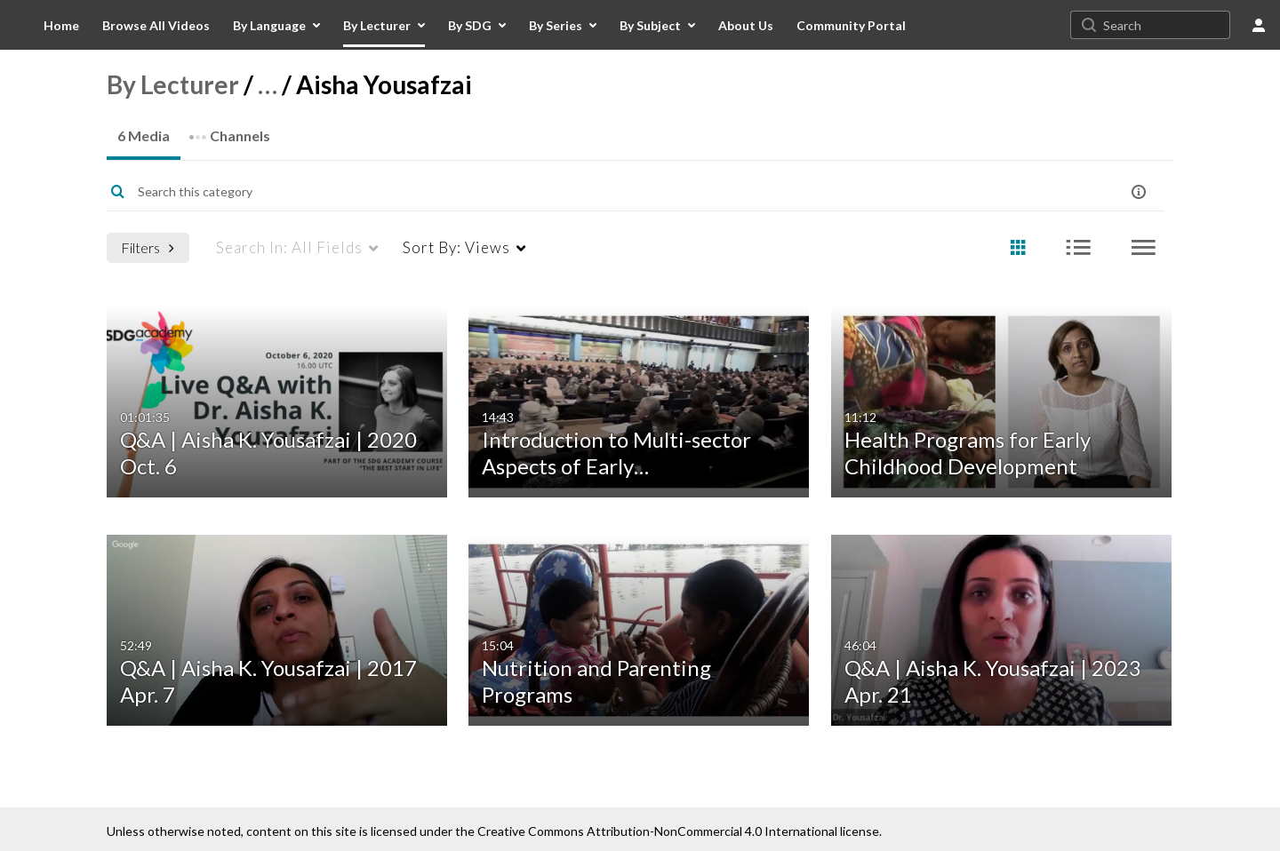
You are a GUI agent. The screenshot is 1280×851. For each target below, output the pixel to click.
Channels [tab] (229, 130)
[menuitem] (61, 25)
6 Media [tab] (143, 135)
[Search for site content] (1164, 25)
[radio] (1018, 248)
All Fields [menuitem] (289, 247)
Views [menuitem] (456, 247)
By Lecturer (173, 84)
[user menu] (1258, 25)
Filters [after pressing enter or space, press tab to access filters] (147, 247)
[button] (1139, 191)
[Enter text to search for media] (579, 192)
